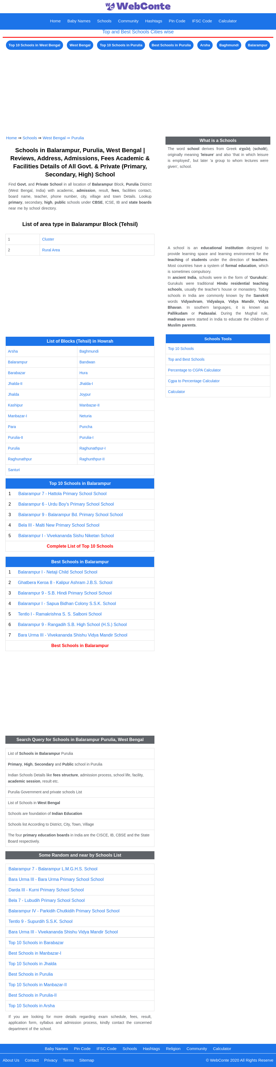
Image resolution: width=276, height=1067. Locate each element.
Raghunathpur (20, 459)
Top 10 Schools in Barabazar (36, 942)
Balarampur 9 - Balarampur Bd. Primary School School (70, 514)
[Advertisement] (138, 89)
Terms (68, 1060)
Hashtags (153, 21)
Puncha (86, 427)
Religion (173, 1048)
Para (12, 427)
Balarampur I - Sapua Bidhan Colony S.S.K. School (67, 603)
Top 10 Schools (181, 348)
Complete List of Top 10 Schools (80, 546)
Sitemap (86, 1060)
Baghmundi (229, 45)
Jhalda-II (15, 383)
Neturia (86, 416)
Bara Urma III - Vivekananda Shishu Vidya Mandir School (72, 635)
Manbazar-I (17, 416)
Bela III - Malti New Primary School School (58, 525)
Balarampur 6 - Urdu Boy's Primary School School (66, 504)
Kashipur (15, 405)
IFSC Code (202, 21)
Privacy (50, 1060)
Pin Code (177, 21)
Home (55, 21)
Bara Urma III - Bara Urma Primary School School (56, 879)
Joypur (85, 394)
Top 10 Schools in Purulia (121, 45)
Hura (84, 373)
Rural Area (51, 250)
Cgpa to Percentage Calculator (193, 381)
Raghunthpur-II (92, 459)
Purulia (77, 137)
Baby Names (79, 21)
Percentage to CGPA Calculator (194, 370)
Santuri (14, 470)
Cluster (48, 239)
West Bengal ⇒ (57, 137)
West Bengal (80, 45)
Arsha (205, 45)
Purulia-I (87, 437)
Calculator (228, 21)
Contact (32, 1060)
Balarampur (257, 45)
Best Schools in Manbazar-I (34, 953)
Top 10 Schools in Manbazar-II (37, 984)
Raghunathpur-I (93, 448)
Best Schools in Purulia (171, 45)
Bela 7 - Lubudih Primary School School (46, 900)
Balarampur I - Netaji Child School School (57, 572)
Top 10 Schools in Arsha (31, 1005)
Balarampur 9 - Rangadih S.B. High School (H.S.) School (72, 624)
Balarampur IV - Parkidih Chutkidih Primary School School (63, 911)
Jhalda (13, 394)
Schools (104, 21)
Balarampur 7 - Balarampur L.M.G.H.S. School (52, 869)
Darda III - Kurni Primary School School (46, 890)
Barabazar (16, 373)
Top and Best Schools (186, 359)
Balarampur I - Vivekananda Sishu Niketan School (66, 535)
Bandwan (87, 362)
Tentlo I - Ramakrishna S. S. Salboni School (60, 614)
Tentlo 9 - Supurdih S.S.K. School (40, 921)
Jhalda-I (86, 383)
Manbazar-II (90, 405)
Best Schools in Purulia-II (32, 995)
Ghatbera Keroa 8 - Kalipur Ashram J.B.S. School (65, 582)
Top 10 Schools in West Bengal (34, 45)
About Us (11, 1060)
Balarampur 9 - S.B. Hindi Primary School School (65, 593)
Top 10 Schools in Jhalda (32, 963)
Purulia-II (15, 437)
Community (128, 21)
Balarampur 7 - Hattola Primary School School (62, 493)
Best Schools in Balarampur (80, 645)
